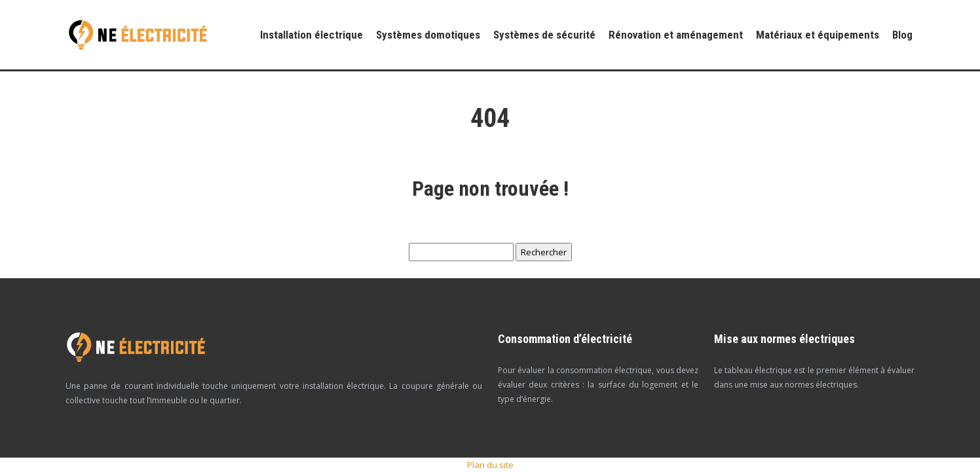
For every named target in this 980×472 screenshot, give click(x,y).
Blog (902, 34)
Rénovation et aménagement (676, 34)
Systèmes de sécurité (544, 34)
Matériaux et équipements (817, 34)
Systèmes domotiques (428, 34)
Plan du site (490, 465)
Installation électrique (311, 34)
